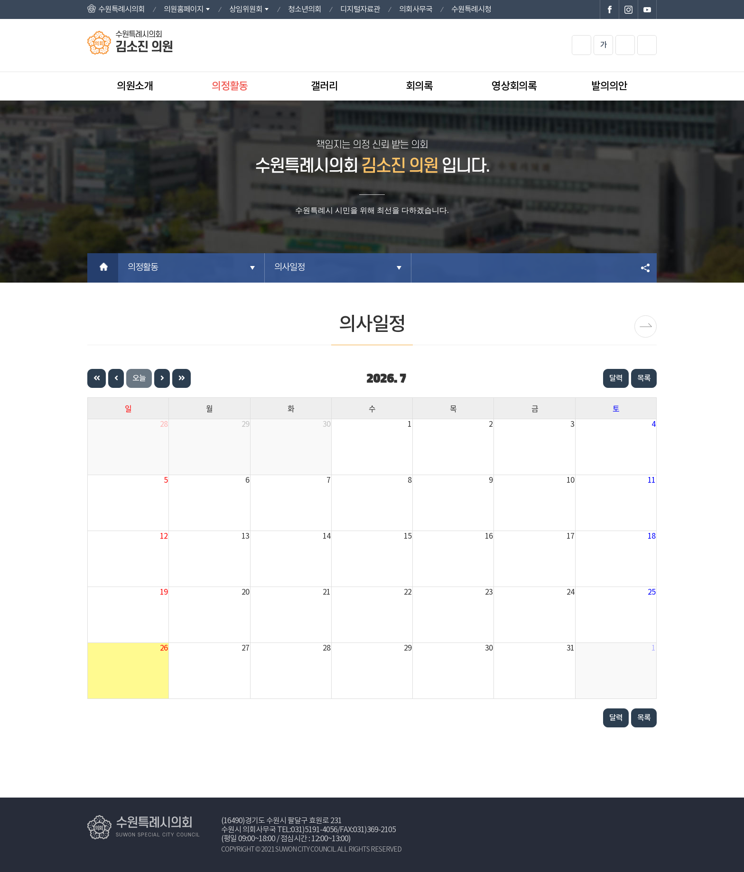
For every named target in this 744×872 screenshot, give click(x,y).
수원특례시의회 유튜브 (647, 9)
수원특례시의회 (121, 9)
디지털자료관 (360, 9)
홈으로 (102, 268)
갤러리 (324, 86)
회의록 (419, 86)
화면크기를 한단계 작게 (625, 45)
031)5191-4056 (314, 830)
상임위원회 (245, 9)
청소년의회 (304, 9)
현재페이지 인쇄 (647, 45)
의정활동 (230, 86)
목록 (644, 378)
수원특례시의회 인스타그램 (628, 9)
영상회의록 (514, 86)
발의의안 (609, 86)
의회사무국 (415, 9)
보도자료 (645, 326)
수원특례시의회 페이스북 (609, 9)
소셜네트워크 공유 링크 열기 (646, 268)
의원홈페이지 (184, 9)
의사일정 (289, 268)
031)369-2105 (374, 830)
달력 (616, 378)
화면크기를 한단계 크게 (581, 45)
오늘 (139, 378)
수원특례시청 (471, 9)
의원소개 (135, 86)
